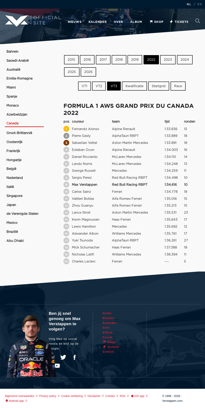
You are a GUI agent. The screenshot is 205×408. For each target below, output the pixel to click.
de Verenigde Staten (22, 213)
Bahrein (12, 51)
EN (199, 4)
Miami (11, 87)
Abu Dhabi (15, 240)
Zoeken (197, 21)
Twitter (63, 357)
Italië (10, 187)
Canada (12, 123)
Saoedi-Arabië (17, 60)
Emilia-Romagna (19, 78)
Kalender (97, 22)
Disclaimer (93, 396)
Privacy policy (47, 396)
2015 (71, 59)
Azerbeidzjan (16, 114)
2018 (119, 59)
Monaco (12, 105)
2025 (72, 72)
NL (189, 4)
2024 (185, 59)
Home (107, 313)
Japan (11, 205)
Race (178, 86)
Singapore (14, 196)
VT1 (84, 86)
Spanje (11, 96)
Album (136, 22)
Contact (110, 396)
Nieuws (74, 22)
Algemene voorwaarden (19, 396)
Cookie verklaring (72, 396)
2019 (135, 59)
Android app (14, 400)
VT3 (114, 86)
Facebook (74, 357)
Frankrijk (13, 151)
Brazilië (12, 231)
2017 (103, 59)
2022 (151, 59)
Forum (107, 337)
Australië (13, 69)
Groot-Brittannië (19, 133)
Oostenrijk (14, 142)
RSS (123, 396)
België (11, 169)
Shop (156, 22)
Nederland (14, 178)
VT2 (99, 86)
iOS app (137, 396)
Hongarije (13, 160)
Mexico (11, 222)
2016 (87, 59)
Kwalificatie (134, 86)
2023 (168, 59)
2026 (88, 72)
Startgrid (159, 86)
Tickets (179, 22)
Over (118, 22)
